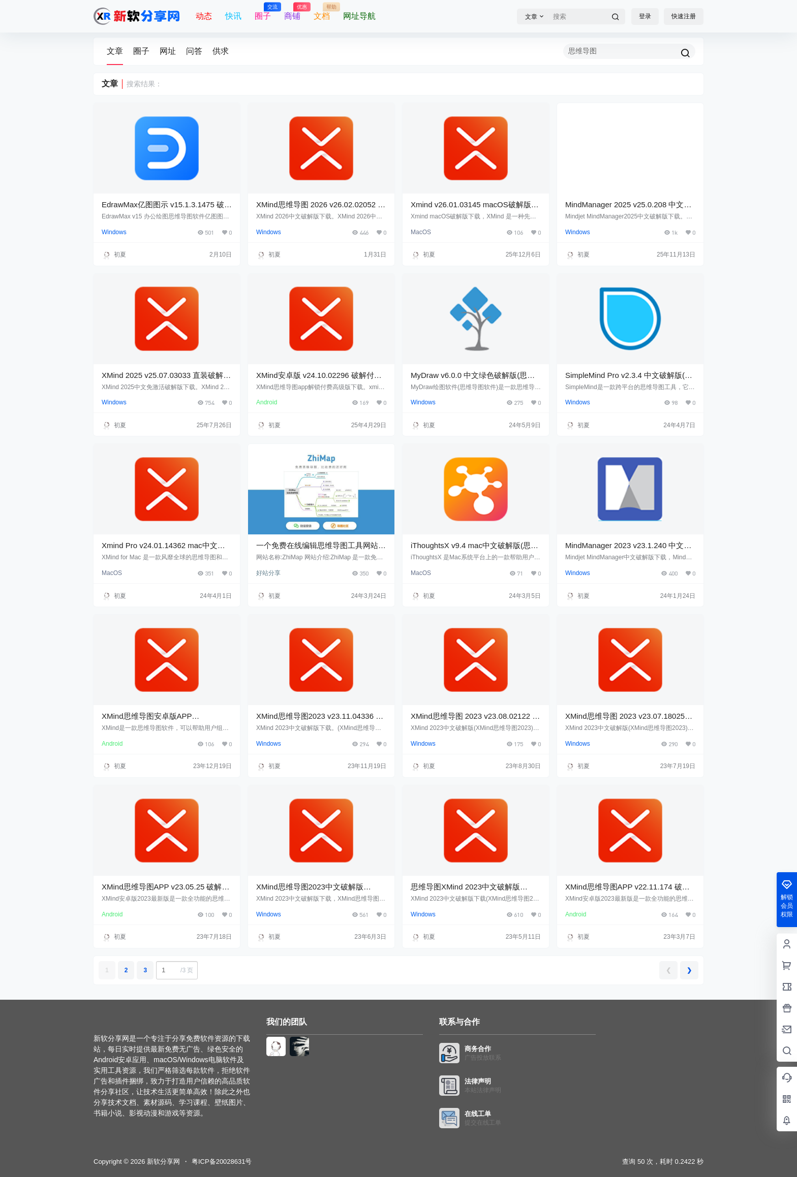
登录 (645, 16)
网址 (168, 51)
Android (266, 402)
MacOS (421, 232)
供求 (220, 51)
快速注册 (683, 16)
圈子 (141, 51)
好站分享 (268, 573)
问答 (194, 51)
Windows (114, 232)
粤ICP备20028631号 (222, 1161)
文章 (115, 51)
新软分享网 (162, 1161)
